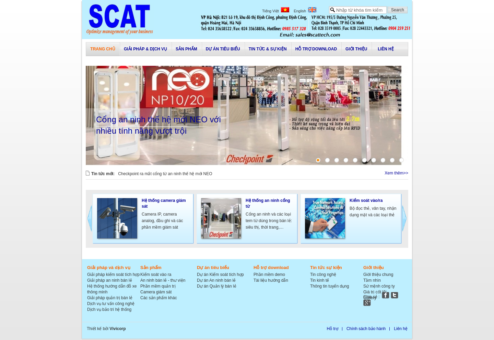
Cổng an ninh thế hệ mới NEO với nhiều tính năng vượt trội (158, 125)
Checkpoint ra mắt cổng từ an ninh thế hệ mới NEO (165, 173)
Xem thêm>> (396, 173)
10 (401, 160)
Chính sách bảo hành (366, 328)
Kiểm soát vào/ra (366, 200)
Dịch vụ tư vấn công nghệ (110, 303)
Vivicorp (117, 328)
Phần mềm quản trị (158, 286)
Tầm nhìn (372, 280)
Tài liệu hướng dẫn (271, 280)
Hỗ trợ (332, 328)
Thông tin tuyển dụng (329, 286)
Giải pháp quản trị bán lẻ (109, 297)
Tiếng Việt (275, 11)
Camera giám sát (156, 292)
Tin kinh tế (319, 280)
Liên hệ (401, 328)
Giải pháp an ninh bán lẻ (109, 280)
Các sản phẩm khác (158, 297)
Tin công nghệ (323, 274)
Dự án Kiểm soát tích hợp (220, 274)
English (305, 11)
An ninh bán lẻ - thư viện (162, 280)
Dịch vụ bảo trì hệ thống (109, 309)
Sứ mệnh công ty (379, 286)
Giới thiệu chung (378, 274)
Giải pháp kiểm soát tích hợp (113, 274)
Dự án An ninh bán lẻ (216, 280)
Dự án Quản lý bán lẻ (216, 286)
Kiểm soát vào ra (155, 274)
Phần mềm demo (269, 274)
